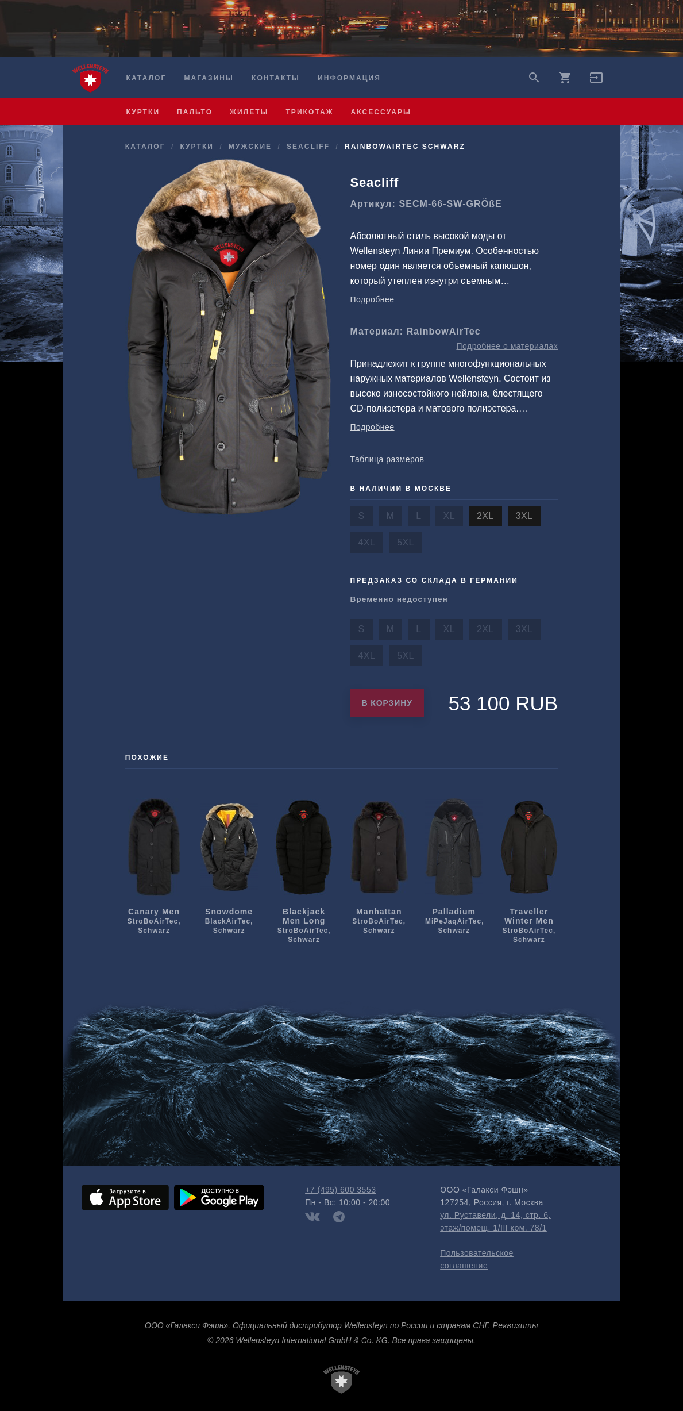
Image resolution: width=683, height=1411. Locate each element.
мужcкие (250, 147)
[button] (596, 81)
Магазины (208, 78)
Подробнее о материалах (507, 346)
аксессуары (381, 112)
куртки (143, 112)
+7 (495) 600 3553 (340, 1189)
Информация (349, 78)
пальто (195, 112)
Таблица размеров (387, 459)
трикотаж (309, 112)
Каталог (146, 78)
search (534, 77)
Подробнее (372, 299)
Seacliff (308, 147)
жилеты (249, 112)
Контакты (276, 78)
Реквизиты (515, 1325)
